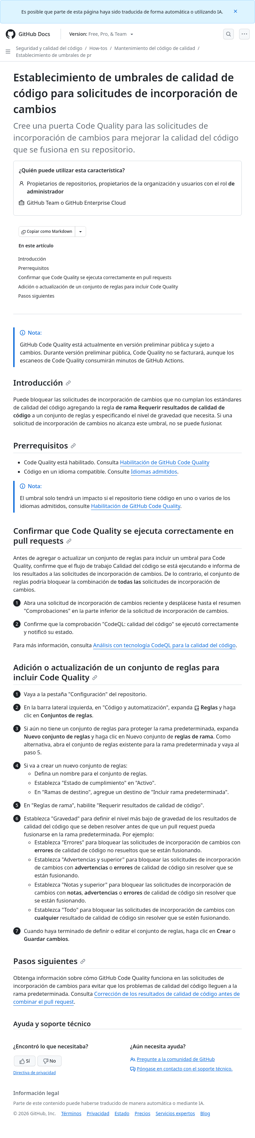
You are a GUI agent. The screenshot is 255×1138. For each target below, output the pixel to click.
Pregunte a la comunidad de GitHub (172, 1059)
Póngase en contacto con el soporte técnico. (181, 1069)
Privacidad (98, 1113)
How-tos (98, 48)
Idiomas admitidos (154, 471)
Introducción (42, 382)
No (49, 1061)
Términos (71, 1113)
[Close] (236, 11)
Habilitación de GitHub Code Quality (164, 462)
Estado (122, 1113)
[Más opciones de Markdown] (80, 231)
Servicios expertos (175, 1113)
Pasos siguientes (49, 960)
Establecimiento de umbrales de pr (54, 55)
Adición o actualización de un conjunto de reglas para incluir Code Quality (116, 672)
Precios (142, 1113)
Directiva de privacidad (34, 1072)
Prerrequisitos (44, 445)
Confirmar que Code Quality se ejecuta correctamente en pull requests (123, 535)
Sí (25, 1061)
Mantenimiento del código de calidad (154, 48)
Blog (205, 1113)
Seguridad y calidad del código (49, 48)
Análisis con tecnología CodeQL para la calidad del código (164, 645)
